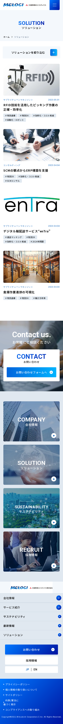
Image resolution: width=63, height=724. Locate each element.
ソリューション (13, 635)
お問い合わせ (31, 650)
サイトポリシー (14, 695)
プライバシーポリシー (17, 684)
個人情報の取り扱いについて (21, 689)
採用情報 (31, 660)
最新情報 (9, 626)
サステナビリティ (14, 616)
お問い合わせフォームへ (31, 372)
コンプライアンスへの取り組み (22, 709)
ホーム (6, 36)
